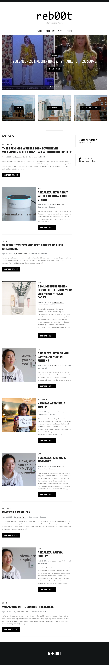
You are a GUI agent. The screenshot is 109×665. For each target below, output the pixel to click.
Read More (54, 69)
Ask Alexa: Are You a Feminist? (52, 460)
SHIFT (69, 31)
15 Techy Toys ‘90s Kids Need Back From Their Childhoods (32, 247)
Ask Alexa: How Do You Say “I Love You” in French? (53, 357)
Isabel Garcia (56, 365)
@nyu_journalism (87, 161)
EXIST (39, 31)
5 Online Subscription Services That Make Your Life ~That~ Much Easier (55, 292)
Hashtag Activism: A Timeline (51, 405)
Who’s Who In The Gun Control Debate (28, 607)
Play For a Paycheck (16, 512)
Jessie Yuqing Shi (58, 205)
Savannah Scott (21, 157)
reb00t (54, 653)
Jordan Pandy (21, 517)
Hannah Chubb (21, 254)
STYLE (60, 31)
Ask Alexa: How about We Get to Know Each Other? (53, 196)
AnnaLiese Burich (58, 302)
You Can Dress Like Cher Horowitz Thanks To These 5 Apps (54, 61)
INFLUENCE (50, 31)
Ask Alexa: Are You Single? (50, 554)
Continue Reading (11, 175)
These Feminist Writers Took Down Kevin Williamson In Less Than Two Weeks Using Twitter (37, 150)
